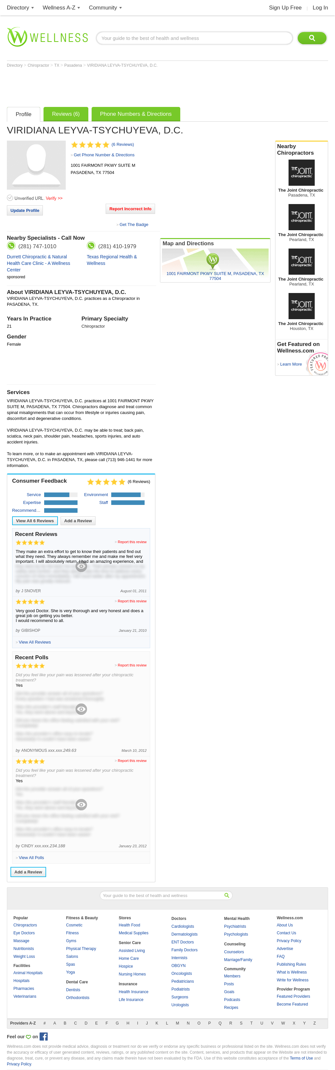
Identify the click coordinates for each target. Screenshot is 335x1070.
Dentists (73, 990)
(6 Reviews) (123, 144)
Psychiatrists (235, 926)
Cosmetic (74, 925)
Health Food (129, 925)
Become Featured (292, 1004)
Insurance (128, 984)
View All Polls (31, 857)
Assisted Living (132, 950)
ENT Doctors (182, 942)
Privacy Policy (289, 941)
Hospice (126, 966)
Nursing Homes (132, 974)
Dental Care (77, 982)
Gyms (71, 941)
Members (232, 976)
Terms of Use (301, 1058)
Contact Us (286, 933)
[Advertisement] (126, 85)
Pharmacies (23, 988)
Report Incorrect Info (130, 208)
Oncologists (181, 973)
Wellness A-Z (59, 8)
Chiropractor (38, 65)
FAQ (281, 956)
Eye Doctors (24, 933)
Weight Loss (24, 956)
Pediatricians (182, 981)
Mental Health (237, 918)
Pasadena (73, 65)
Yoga (70, 972)
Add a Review (78, 520)
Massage (21, 941)
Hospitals (21, 980)
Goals (229, 992)
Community (103, 8)
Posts (229, 984)
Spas (70, 964)
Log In (320, 8)
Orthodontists (77, 997)
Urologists (180, 1005)
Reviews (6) (65, 114)
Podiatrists (180, 989)
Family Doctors (184, 950)
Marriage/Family (238, 960)
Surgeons (179, 997)
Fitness (72, 933)
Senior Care (130, 943)
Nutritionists (23, 948)
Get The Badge (133, 224)
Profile (23, 114)
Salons (72, 956)
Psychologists (236, 934)
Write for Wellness (293, 980)
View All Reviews (35, 520)
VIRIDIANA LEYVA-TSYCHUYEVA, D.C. (122, 65)
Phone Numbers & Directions (136, 114)
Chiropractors (25, 925)
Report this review (132, 542)
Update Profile (24, 210)
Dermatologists (184, 934)
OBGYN (178, 965)
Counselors (234, 952)
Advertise (285, 948)
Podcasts (232, 999)
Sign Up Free (285, 8)
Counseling (234, 944)
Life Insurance (131, 999)
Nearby (301, 149)
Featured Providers (293, 996)
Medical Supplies (134, 933)
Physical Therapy (81, 948)
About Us (285, 925)
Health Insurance (134, 992)
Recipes (231, 1007)
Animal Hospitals (28, 973)
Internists (179, 958)
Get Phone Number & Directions (104, 154)
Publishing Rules (291, 964)
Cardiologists (182, 926)
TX (57, 65)
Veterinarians (24, 996)
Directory (18, 8)
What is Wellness (292, 972)
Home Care (129, 958)
